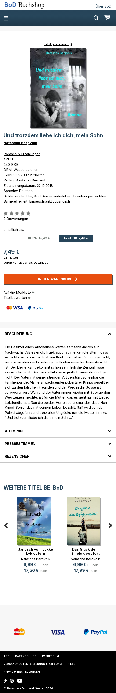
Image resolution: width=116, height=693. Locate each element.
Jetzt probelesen (56, 44)
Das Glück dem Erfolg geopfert (85, 551)
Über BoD (103, 6)
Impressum (50, 656)
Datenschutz (25, 656)
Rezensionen (17, 456)
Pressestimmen (20, 443)
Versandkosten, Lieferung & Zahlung (33, 664)
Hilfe (71, 664)
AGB (6, 656)
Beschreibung (18, 333)
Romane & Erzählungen (22, 154)
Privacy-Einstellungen (22, 671)
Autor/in (14, 431)
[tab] (58, 331)
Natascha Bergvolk (20, 143)
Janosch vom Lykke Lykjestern (35, 551)
